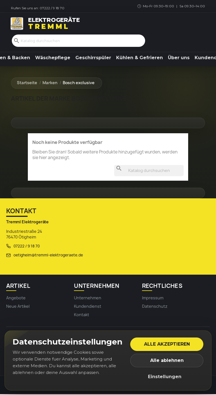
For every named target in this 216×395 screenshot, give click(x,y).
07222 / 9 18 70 (52, 8)
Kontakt (81, 315)
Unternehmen (87, 298)
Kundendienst (87, 306)
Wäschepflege (52, 58)
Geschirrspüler (93, 58)
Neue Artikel (18, 306)
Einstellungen (164, 376)
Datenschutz (154, 306)
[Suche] (78, 41)
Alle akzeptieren (167, 344)
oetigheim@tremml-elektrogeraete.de (48, 255)
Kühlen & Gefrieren (139, 58)
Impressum (152, 298)
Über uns (179, 58)
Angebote (16, 298)
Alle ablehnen (167, 360)
